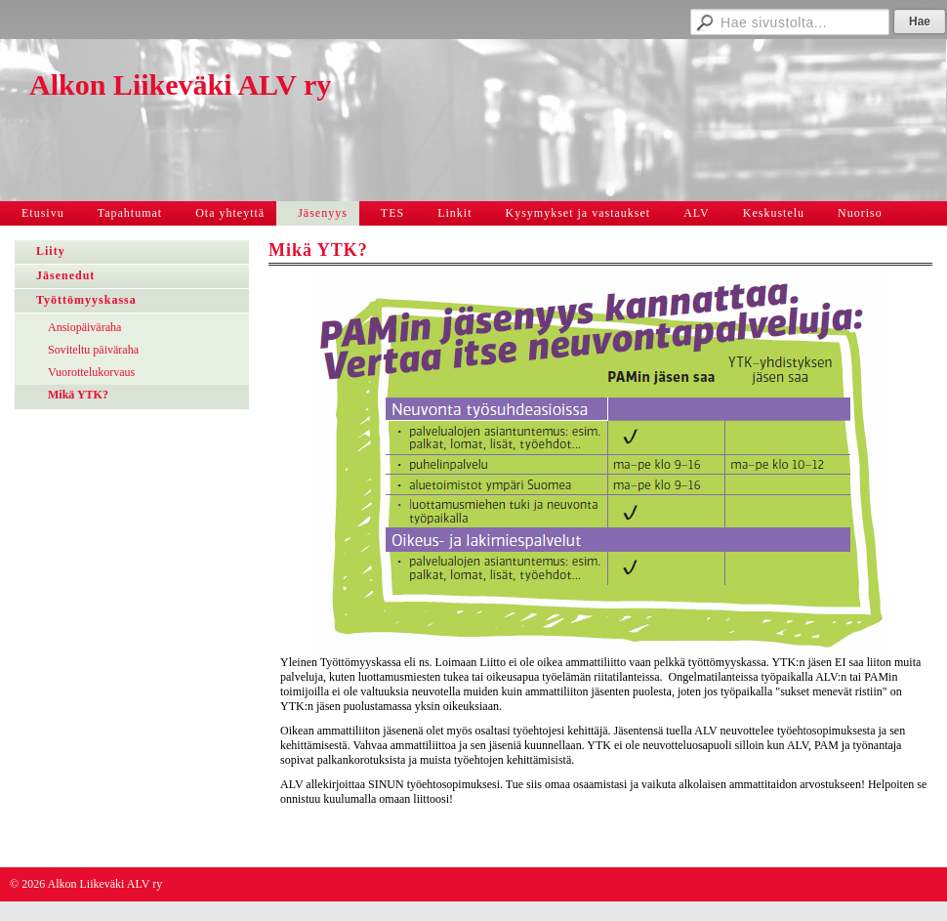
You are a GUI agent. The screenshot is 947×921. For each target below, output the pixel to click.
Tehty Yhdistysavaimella (879, 884)
